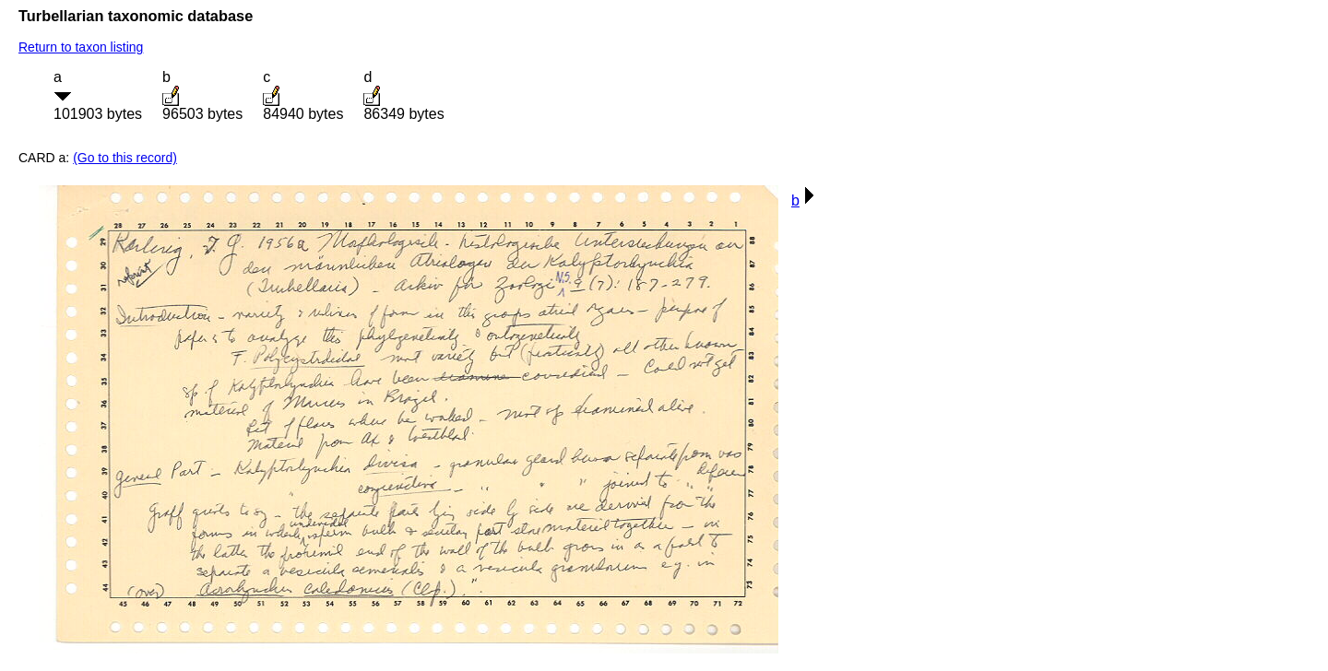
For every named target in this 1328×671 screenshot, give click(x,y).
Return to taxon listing (80, 47)
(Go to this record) (125, 157)
